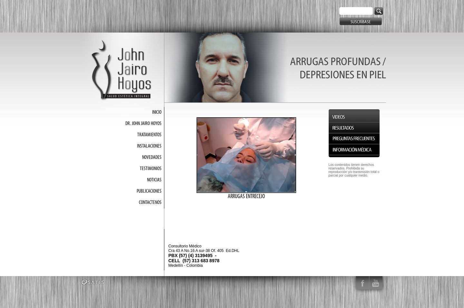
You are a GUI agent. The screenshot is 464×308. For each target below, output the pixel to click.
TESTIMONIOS (150, 168)
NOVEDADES (151, 157)
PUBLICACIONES (149, 191)
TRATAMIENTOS (149, 135)
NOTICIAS (154, 180)
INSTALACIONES (149, 146)
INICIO (156, 112)
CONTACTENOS (150, 202)
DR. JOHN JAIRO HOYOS (143, 123)
